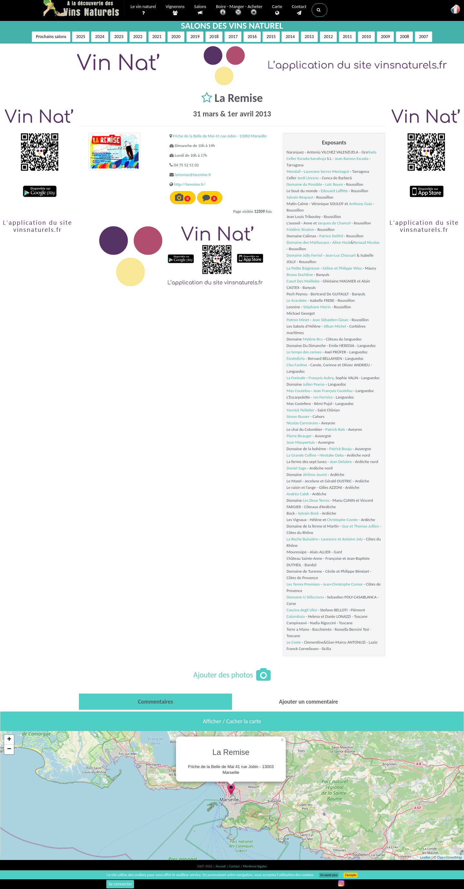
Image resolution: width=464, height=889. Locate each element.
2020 (175, 36)
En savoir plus (328, 875)
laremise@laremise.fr (193, 174)
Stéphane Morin (317, 306)
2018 (213, 36)
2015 (271, 36)
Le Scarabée (296, 300)
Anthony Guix (360, 203)
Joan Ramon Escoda (351, 158)
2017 (232, 36)
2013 (309, 36)
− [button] (9, 749)
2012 (328, 36)
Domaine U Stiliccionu (305, 597)
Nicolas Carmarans (302, 422)
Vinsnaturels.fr (84, 9)
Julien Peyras (313, 384)
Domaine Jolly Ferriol (304, 255)
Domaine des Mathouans (307, 242)
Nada (372, 152)
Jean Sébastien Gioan (330, 319)
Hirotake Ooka (332, 455)
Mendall (293, 171)
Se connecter (120, 884)
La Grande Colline (301, 455)
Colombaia (295, 616)
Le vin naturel (143, 10)
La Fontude (295, 377)
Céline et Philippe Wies (342, 268)
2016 (251, 36)
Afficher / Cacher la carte (232, 721)
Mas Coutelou (298, 390)
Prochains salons (51, 36)
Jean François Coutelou (333, 390)
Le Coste (293, 642)
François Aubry (321, 377)
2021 (156, 36)
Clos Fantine (296, 364)
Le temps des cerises (303, 352)
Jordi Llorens (308, 177)
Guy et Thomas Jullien (360, 526)
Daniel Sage (296, 468)
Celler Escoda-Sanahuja (306, 158)
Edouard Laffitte (334, 190)
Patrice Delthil (331, 235)
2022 (137, 36)
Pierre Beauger (299, 435)
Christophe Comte (342, 519)
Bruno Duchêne (299, 274)
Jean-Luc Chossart (340, 255)
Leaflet (425, 857)
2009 (385, 36)
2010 (366, 36)
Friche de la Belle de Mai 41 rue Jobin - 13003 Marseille (219, 135)
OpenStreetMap (449, 857)
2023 (118, 36)
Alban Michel (335, 326)
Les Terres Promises (303, 584)
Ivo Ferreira (323, 397)
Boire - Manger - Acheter (239, 10)
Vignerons (175, 10)
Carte (277, 10)
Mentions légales (255, 866)
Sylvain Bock (308, 513)
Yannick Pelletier (300, 410)
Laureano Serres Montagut (326, 171)
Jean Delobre (341, 461)
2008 (404, 36)
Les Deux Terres (316, 500)
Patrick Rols (335, 429)
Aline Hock (341, 242)
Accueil (221, 866)
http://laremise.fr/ (189, 184)
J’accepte (350, 875)
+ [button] (9, 740)
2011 (347, 36)
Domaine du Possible (304, 184)
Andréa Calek (297, 493)
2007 (423, 36)
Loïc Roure (334, 184)
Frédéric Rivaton (300, 229)
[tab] (155, 702)
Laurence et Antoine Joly (342, 539)
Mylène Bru (313, 339)
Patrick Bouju (340, 448)
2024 (99, 36)
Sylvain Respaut (299, 197)
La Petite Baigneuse (302, 268)
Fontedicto (295, 358)
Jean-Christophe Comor (343, 584)
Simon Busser (297, 416)
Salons (200, 9)
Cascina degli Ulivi (301, 609)
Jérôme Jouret (315, 474)
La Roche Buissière (302, 539)
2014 (290, 36)
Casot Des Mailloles (303, 281)
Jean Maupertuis (300, 442)
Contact (299, 10)
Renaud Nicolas (366, 242)
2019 (194, 36)
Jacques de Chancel (334, 223)
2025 (80, 36)
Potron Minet (297, 319)
